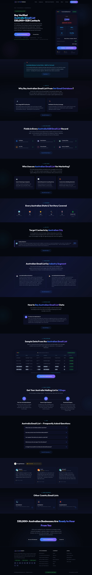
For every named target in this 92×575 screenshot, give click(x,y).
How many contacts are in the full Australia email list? (46, 432)
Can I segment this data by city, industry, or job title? (46, 437)
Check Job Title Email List (44, 565)
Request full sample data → (56, 372)
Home (36, 1)
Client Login (69, 561)
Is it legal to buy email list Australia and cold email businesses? (46, 447)
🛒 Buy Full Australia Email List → (46, 376)
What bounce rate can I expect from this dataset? (46, 442)
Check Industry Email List (43, 563)
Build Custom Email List (49, 1)
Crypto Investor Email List (44, 557)
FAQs (54, 563)
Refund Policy (69, 557)
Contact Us (61, 539)
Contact (66, 1)
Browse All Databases (32, 539)
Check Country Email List (43, 561)
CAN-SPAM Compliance (71, 559)
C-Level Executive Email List (44, 555)
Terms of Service (70, 555)
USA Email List (41, 553)
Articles (57, 1)
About (62, 1)
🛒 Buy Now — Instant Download (66, 47)
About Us (54, 555)
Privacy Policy (69, 553)
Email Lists (41, 1)
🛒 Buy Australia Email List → (22, 34)
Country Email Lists (20, 7)
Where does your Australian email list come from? (46, 428)
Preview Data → (36, 34)
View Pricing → (74, 1)
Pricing (54, 557)
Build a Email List (56, 559)
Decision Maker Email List (43, 559)
